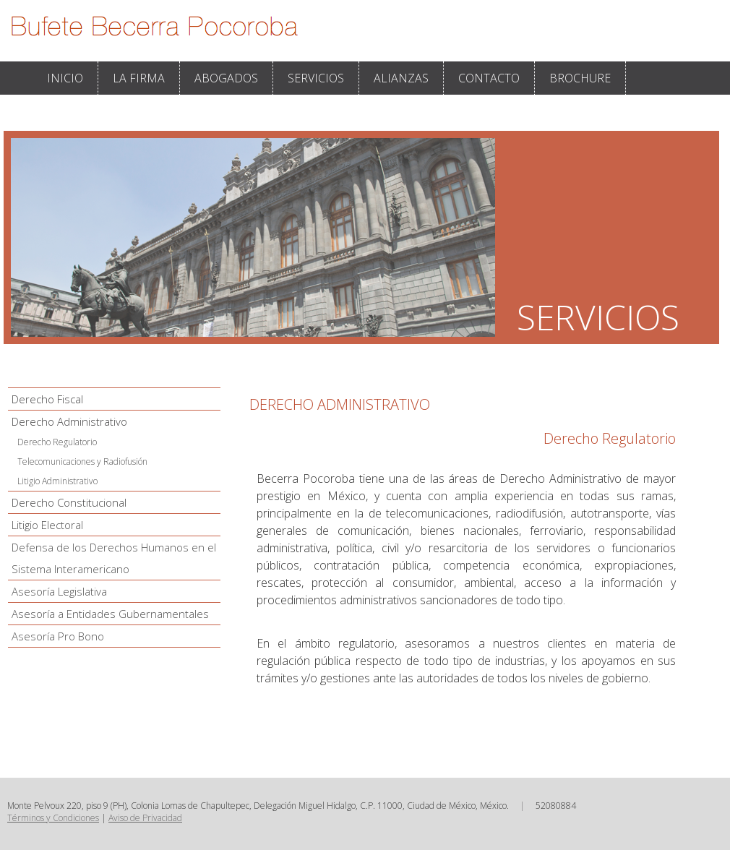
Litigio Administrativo (57, 481)
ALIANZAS (401, 78)
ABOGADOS (226, 78)
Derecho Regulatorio (57, 442)
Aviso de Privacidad (145, 818)
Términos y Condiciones (53, 818)
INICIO (65, 78)
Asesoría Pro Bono (58, 636)
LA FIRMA (139, 78)
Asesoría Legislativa (59, 591)
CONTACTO (489, 78)
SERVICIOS (316, 78)
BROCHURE (580, 78)
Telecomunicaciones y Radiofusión (82, 461)
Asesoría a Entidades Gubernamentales (110, 613)
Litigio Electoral (47, 525)
